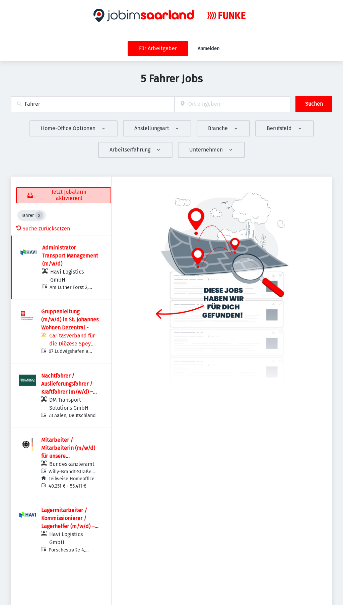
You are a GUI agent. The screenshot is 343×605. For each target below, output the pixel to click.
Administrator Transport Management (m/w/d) (70, 255)
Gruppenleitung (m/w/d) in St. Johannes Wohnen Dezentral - (69, 319)
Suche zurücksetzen (43, 228)
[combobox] (93, 104)
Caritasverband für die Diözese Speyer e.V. (72, 343)
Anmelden (208, 49)
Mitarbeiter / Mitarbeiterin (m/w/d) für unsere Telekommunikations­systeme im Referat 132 (69, 456)
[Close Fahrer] (39, 215)
